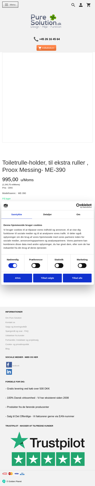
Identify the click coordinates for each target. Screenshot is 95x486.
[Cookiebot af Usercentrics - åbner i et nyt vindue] (78, 205)
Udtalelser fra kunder (14, 335)
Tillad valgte (47, 278)
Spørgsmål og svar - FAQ (16, 331)
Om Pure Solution (13, 318)
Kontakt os (10, 322)
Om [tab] (78, 214)
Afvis (18, 278)
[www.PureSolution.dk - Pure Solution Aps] (46, 21)
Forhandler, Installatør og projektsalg (22, 340)
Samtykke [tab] (16, 214)
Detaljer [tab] (47, 214)
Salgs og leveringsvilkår (16, 327)
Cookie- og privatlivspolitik (17, 344)
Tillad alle (77, 278)
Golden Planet (15, 481)
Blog (7, 349)
